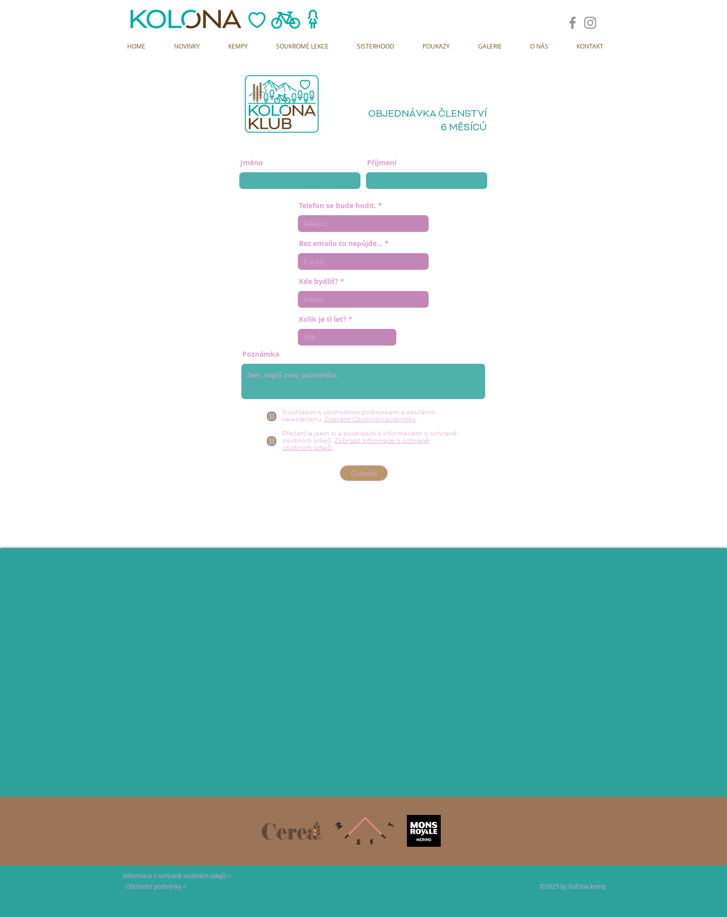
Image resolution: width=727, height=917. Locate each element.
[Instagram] (590, 23)
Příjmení (381, 162)
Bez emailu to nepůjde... (341, 243)
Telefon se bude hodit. (337, 205)
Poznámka (260, 354)
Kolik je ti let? (322, 319)
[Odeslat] (364, 473)
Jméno (251, 162)
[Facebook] (572, 23)
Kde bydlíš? (318, 281)
